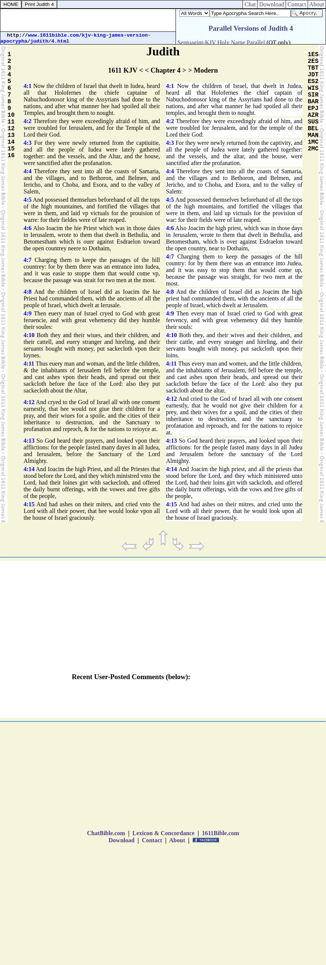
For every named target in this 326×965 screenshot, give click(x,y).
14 (11, 142)
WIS (313, 88)
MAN (313, 135)
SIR (313, 95)
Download (272, 4)
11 (11, 122)
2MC (313, 149)
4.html (60, 41)
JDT (313, 74)
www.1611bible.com (53, 35)
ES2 (313, 81)
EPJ (313, 108)
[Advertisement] (88, 20)
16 (11, 155)
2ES (313, 61)
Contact (297, 4)
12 (11, 128)
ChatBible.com (106, 833)
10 (11, 115)
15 (11, 149)
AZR (313, 115)
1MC (313, 142)
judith (39, 41)
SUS (313, 122)
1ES (313, 54)
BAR (313, 101)
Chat (250, 4)
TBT (313, 68)
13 (11, 135)
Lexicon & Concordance (163, 833)
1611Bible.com (220, 833)
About (317, 4)
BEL (313, 128)
